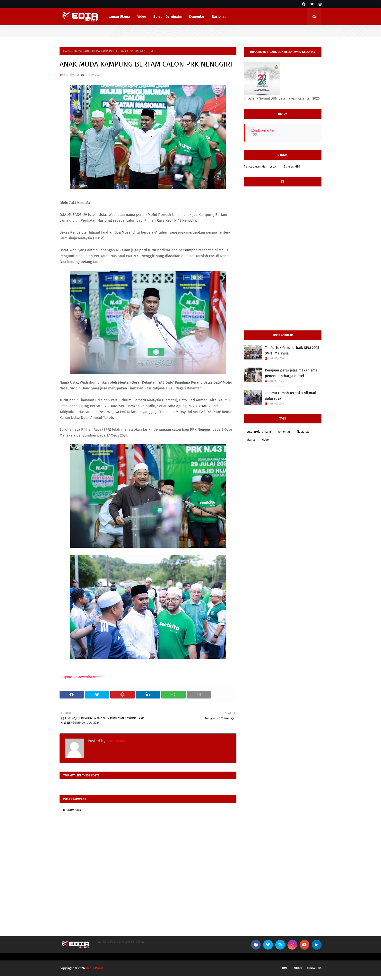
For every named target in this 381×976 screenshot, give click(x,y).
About (298, 968)
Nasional (303, 431)
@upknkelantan (263, 130)
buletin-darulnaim (258, 431)
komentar (283, 431)
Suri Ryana (71, 74)
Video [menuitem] (141, 17)
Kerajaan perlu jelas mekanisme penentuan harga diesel (291, 373)
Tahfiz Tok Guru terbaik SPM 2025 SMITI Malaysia (292, 350)
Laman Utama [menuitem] (119, 17)
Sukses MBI (292, 166)
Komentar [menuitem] (197, 17)
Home (67, 51)
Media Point (94, 968)
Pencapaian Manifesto (260, 166)
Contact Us (314, 968)
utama (77, 51)
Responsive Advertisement (80, 677)
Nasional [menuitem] (218, 17)
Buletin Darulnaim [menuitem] (167, 17)
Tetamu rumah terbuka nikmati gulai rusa (290, 396)
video (265, 439)
